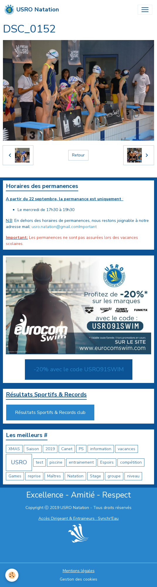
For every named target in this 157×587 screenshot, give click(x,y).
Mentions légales (79, 571)
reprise (34, 476)
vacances (126, 449)
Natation (75, 476)
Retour (78, 155)
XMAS (14, 449)
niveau (133, 476)
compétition (131, 462)
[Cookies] (11, 575)
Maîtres (54, 476)
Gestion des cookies (78, 579)
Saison (32, 449)
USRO (19, 462)
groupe (114, 476)
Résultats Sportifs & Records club (50, 412)
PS (81, 449)
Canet (66, 449)
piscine (56, 462)
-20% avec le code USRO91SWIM (79, 369)
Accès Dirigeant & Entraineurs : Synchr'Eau (78, 518)
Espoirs (107, 462)
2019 (50, 449)
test (39, 462)
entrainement (81, 462)
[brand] (32, 10)
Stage (95, 476)
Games (14, 476)
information (100, 449)
